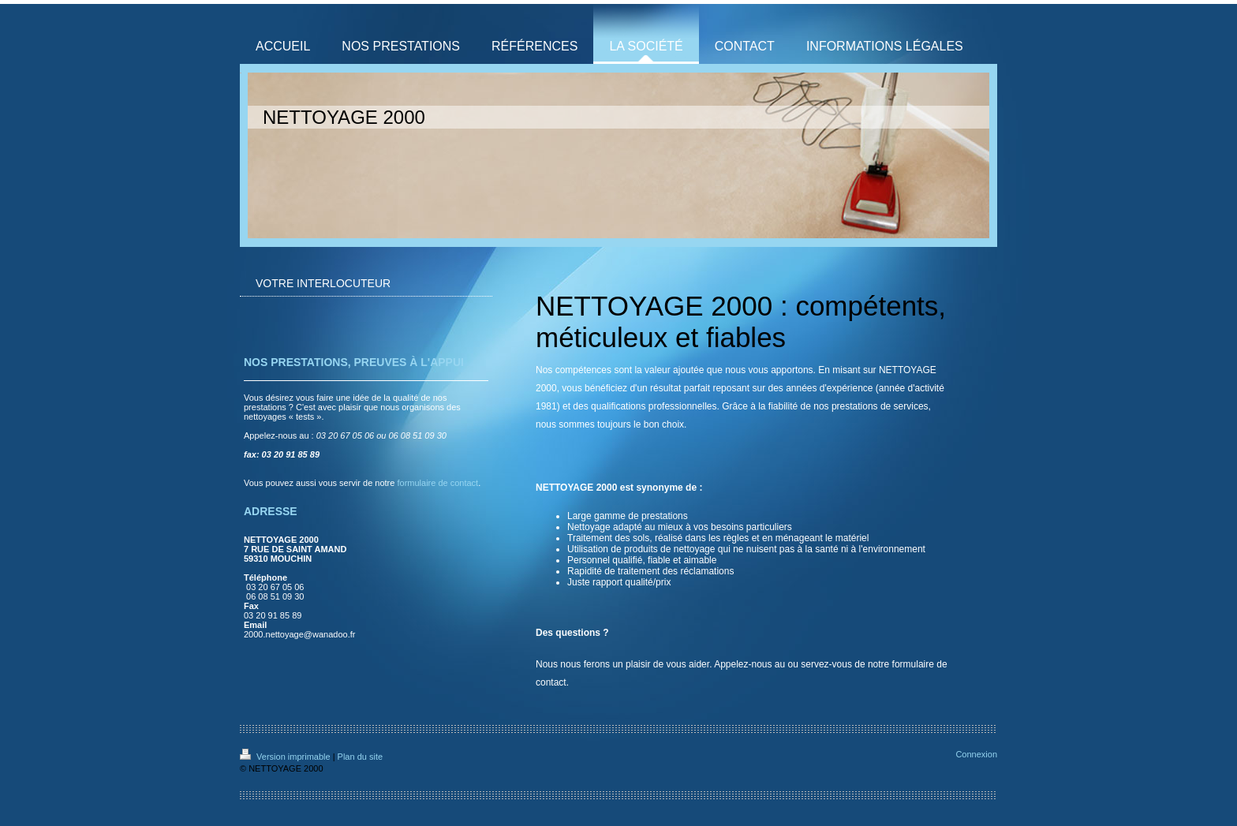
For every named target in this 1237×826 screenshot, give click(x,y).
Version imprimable (286, 756)
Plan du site (360, 756)
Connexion (976, 754)
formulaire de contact (437, 483)
